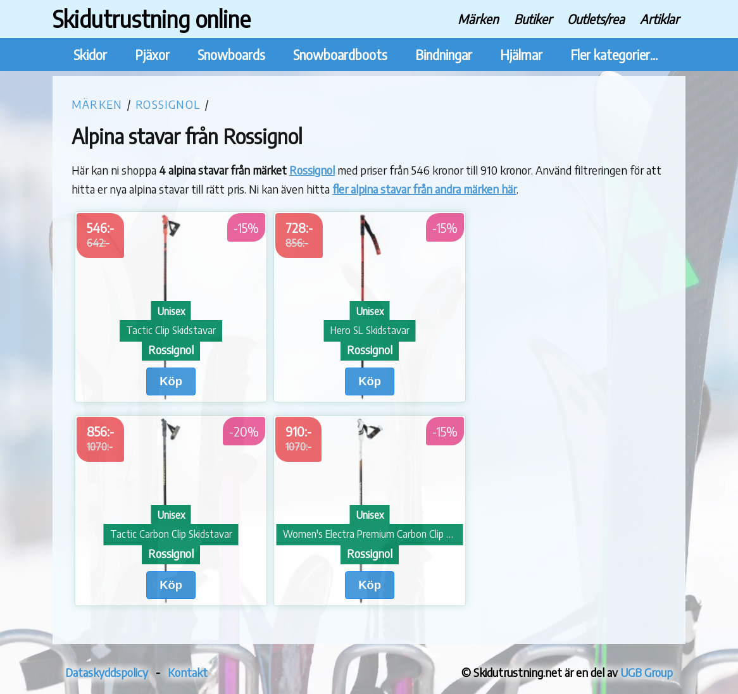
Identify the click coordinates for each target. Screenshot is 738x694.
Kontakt (188, 672)
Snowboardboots (340, 54)
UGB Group (646, 672)
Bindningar (443, 54)
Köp (170, 381)
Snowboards (231, 54)
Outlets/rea (596, 19)
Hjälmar (521, 54)
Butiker (533, 19)
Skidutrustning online (152, 18)
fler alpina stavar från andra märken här (424, 189)
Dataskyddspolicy (106, 672)
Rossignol (167, 104)
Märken (478, 19)
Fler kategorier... (614, 54)
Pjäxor (152, 54)
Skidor (90, 54)
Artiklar (659, 19)
